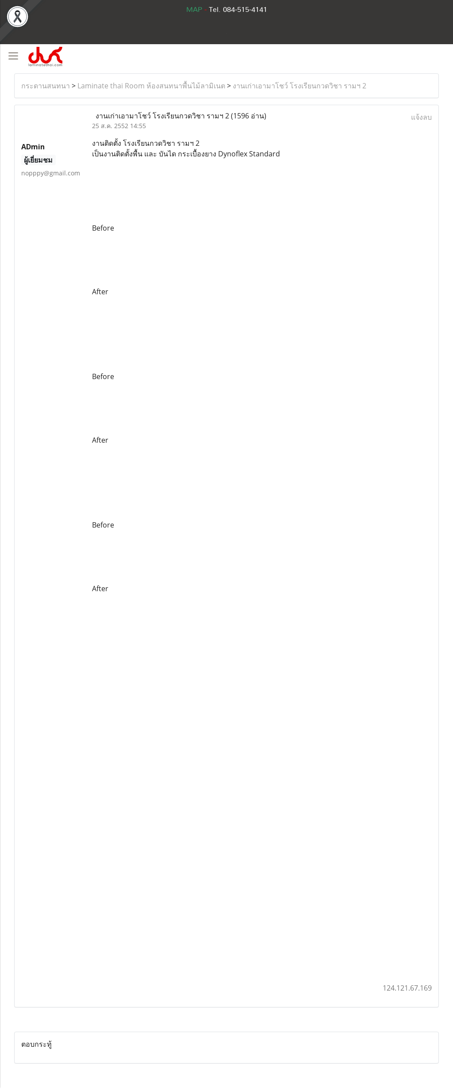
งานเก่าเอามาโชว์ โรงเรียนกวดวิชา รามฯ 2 (299, 86)
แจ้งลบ (421, 117)
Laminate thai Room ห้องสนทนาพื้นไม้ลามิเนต (151, 86)
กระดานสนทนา (45, 86)
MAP (194, 9)
